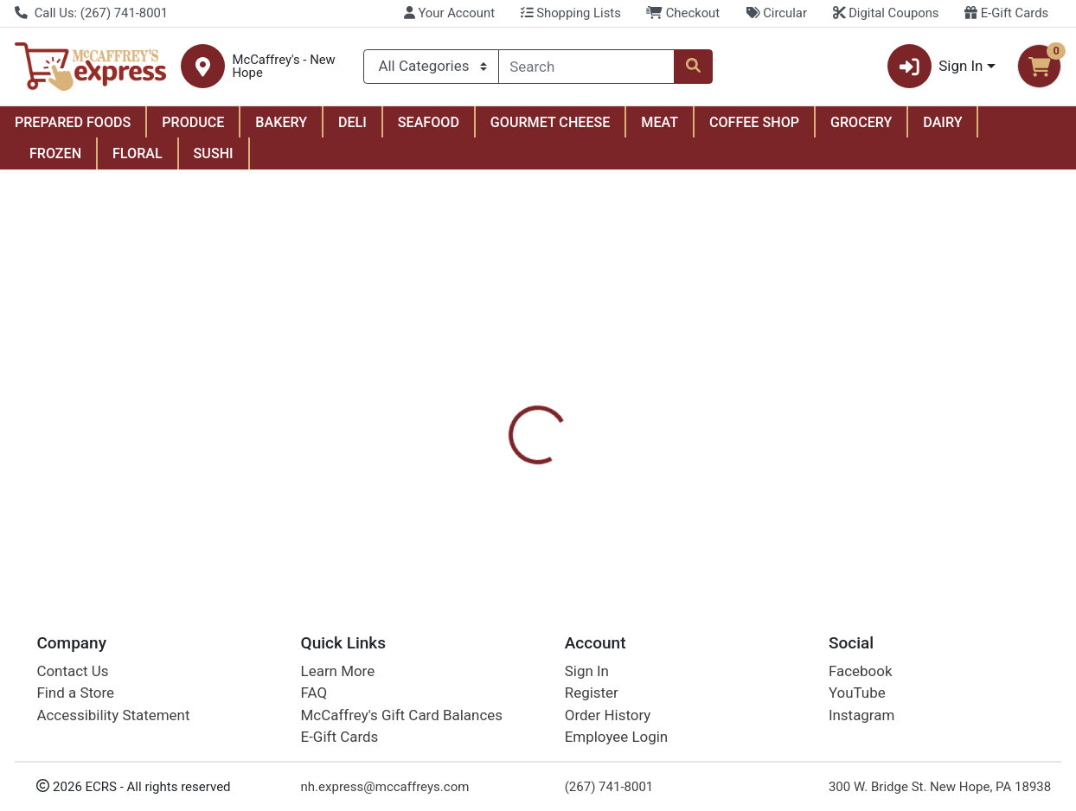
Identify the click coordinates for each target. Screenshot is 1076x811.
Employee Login (616, 736)
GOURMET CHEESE (550, 122)
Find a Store (75, 692)
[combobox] (587, 66)
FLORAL (137, 153)
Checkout (683, 13)
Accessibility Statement (112, 715)
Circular (776, 13)
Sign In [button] (935, 66)
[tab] (496, 403)
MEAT (659, 122)
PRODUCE (193, 122)
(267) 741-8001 (609, 787)
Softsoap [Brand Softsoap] (660, 492)
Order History (608, 715)
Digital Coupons (886, 13)
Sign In (587, 671)
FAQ (314, 692)
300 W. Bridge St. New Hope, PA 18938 (940, 787)
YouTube (857, 692)
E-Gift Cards (1006, 13)
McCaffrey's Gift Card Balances (402, 715)
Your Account (449, 13)
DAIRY (942, 122)
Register (591, 692)
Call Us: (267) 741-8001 (91, 13)
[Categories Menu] (430, 66)
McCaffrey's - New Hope (284, 67)
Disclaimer (701, 404)
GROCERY (861, 122)
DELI (352, 122)
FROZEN (55, 153)
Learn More (338, 671)
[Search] (587, 66)
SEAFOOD (428, 122)
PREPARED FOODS (73, 122)
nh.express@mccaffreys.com (385, 787)
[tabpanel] (762, 490)
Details (496, 404)
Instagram (861, 715)
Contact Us (72, 671)
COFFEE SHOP (754, 122)
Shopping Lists (571, 13)
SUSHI (214, 153)
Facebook (861, 671)
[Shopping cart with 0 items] (1039, 66)
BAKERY (281, 122)
